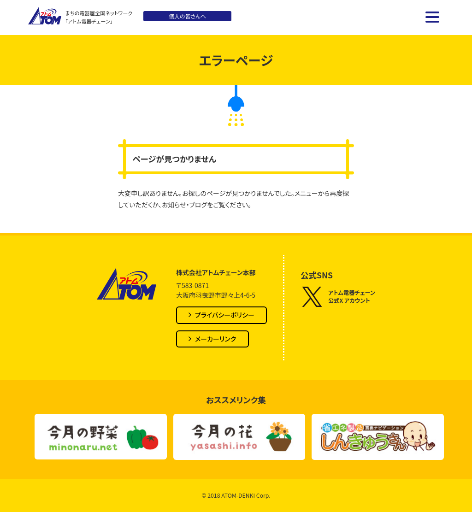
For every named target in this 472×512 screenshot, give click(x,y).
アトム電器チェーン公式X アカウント (338, 297)
